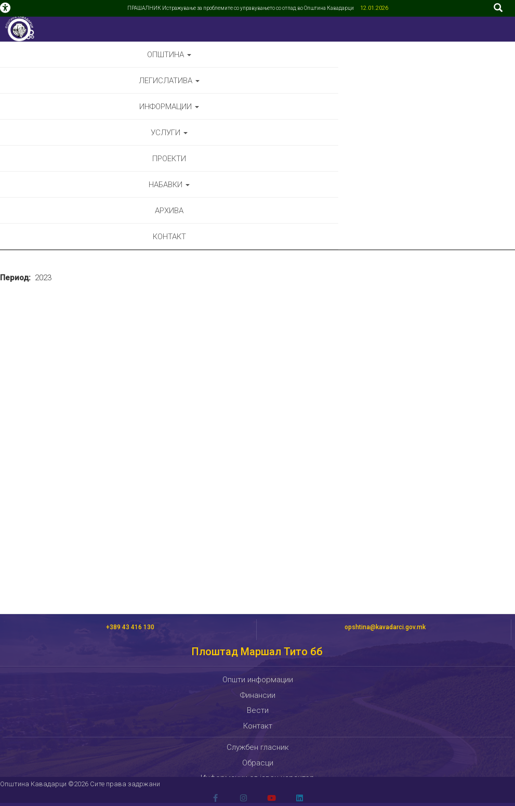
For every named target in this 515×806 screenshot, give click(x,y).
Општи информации (257, 679)
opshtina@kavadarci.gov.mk (385, 627)
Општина (169, 54)
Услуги (169, 132)
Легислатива (169, 80)
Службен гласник (258, 747)
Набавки (169, 184)
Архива (169, 210)
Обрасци (257, 763)
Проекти (169, 158)
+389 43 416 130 (130, 627)
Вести (258, 710)
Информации (169, 106)
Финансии (257, 695)
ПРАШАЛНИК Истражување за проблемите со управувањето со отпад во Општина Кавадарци (241, 8)
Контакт (169, 236)
